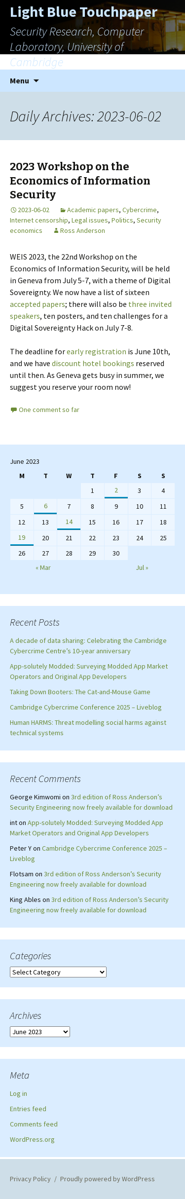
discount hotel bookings (93, 363)
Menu (19, 80)
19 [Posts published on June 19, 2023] (21, 537)
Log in (18, 1093)
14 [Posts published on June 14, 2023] (69, 521)
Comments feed (34, 1124)
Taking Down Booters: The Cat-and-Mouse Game (80, 691)
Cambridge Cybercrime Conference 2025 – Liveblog (86, 707)
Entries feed (28, 1108)
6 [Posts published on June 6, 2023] (45, 505)
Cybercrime (139, 209)
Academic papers (93, 209)
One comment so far (49, 409)
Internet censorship (39, 220)
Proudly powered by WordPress (107, 1178)
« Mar (43, 567)
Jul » (142, 567)
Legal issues (90, 220)
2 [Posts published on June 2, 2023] (116, 490)
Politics (122, 220)
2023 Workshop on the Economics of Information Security (80, 180)
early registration (96, 351)
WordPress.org (32, 1139)
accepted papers (37, 304)
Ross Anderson (82, 230)
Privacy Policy (30, 1178)
